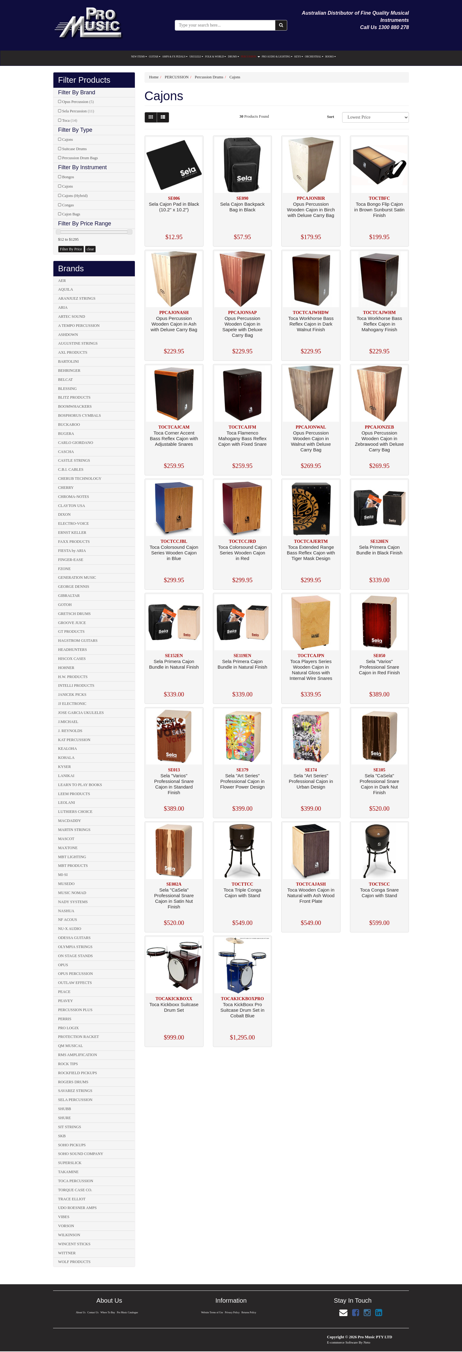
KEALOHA (67, 748)
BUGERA (66, 433)
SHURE (64, 1118)
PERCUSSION (250, 56)
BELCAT (65, 379)
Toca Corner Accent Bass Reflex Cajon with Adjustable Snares (174, 438)
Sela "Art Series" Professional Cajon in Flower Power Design (242, 781)
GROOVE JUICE (72, 623)
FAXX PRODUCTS (74, 541)
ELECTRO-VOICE (73, 523)
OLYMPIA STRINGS (75, 947)
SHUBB (64, 1109)
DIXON (64, 514)
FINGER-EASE (70, 560)
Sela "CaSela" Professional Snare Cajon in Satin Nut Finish (174, 898)
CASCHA (66, 452)
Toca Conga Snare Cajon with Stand (379, 892)
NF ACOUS (67, 919)
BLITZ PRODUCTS (74, 397)
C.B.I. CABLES (70, 469)
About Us (81, 1312)
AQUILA (65, 289)
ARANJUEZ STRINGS (77, 298)
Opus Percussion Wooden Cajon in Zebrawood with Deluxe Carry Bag (379, 441)
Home (154, 77)
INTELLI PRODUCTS (76, 685)
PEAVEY (65, 1001)
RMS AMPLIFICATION (77, 1055)
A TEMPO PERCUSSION (79, 325)
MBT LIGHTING (72, 857)
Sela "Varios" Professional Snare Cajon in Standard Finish (174, 784)
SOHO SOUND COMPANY (80, 1154)
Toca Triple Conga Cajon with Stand (242, 892)
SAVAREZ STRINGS (75, 1091)
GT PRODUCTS (71, 631)
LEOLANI (66, 802)
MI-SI (63, 875)
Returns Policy (248, 1312)
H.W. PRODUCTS (72, 677)
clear (90, 249)
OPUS (63, 965)
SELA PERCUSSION (75, 1100)
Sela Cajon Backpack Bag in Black (242, 206)
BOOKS (330, 56)
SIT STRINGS (69, 1127)
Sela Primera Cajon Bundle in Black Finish (379, 549)
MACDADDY (69, 821)
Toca (69, 120)
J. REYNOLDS (70, 731)
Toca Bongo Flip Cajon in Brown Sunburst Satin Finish (379, 209)
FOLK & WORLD (215, 56)
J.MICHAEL (68, 722)
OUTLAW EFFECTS (75, 983)
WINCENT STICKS (74, 1244)
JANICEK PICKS (72, 694)
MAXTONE (67, 848)
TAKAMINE (68, 1172)
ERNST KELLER (72, 532)
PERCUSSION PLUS (75, 1010)
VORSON (66, 1226)
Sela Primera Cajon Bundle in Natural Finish (174, 664)
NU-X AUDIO (69, 929)
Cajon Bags (71, 214)
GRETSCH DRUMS (74, 614)
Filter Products (84, 80)
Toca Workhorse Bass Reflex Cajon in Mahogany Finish (379, 324)
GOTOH (65, 604)
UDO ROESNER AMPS (77, 1208)
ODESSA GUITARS (74, 938)
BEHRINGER (69, 370)
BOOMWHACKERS (75, 406)
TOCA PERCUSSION (75, 1181)
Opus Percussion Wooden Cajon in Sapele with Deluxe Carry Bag (242, 327)
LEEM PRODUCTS (74, 794)
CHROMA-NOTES (73, 496)
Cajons (67, 139)
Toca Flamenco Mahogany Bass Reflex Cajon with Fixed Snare (242, 438)
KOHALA (66, 757)
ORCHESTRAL (314, 56)
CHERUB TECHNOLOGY (79, 478)
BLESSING (67, 388)
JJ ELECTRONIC (72, 703)
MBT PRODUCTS (73, 865)
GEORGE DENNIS (73, 586)
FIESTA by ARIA (72, 550)
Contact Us (93, 1312)
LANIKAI (66, 776)
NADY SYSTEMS (73, 902)
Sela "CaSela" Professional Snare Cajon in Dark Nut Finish (379, 784)
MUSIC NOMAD (72, 893)
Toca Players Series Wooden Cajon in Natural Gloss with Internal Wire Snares (311, 670)
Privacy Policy (232, 1312)
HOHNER (66, 668)
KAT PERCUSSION (74, 740)
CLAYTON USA (71, 506)
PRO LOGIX (68, 1028)
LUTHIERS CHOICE (75, 811)
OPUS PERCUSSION (75, 973)
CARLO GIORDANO (75, 442)
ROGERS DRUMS (73, 1082)
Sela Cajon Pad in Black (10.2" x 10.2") (174, 206)
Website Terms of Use (212, 1312)
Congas (68, 205)
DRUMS (233, 56)
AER (62, 280)
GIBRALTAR (69, 595)
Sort (330, 117)
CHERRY (66, 487)
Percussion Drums (209, 77)
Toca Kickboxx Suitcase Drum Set (174, 1007)
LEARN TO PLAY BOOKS (80, 785)
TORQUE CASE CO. (75, 1190)
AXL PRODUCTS (72, 352)
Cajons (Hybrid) (75, 196)
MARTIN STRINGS (74, 830)
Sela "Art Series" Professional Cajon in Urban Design (311, 781)
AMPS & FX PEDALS (175, 56)
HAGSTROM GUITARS (77, 640)
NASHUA (66, 911)
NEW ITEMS (139, 56)
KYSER (64, 766)
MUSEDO (66, 884)
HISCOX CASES (72, 658)
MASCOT (66, 839)
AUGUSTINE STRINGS (78, 343)
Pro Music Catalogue (127, 1312)
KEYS (298, 56)
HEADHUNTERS (72, 649)
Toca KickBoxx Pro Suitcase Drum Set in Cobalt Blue (242, 1010)
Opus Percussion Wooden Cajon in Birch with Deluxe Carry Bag (311, 209)
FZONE (64, 569)
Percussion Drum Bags (80, 158)
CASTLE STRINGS (74, 460)
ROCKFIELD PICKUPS (77, 1073)
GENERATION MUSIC (77, 577)
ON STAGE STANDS (75, 956)
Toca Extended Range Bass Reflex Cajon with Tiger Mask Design (311, 552)
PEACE (64, 992)
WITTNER (67, 1253)
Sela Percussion (78, 111)
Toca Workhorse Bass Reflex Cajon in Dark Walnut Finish (311, 324)
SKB (62, 1136)
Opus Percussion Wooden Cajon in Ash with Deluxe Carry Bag (174, 324)
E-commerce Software (342, 1342)
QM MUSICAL (70, 1046)
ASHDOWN (68, 334)
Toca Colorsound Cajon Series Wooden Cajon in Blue (174, 552)
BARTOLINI (68, 361)
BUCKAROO (69, 424)
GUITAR (154, 56)
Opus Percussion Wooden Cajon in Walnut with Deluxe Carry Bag (311, 441)
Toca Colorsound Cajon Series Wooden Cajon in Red (242, 552)
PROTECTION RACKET (78, 1037)
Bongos (68, 177)
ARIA (63, 307)
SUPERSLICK (69, 1163)
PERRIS (64, 1019)
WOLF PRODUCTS (74, 1262)
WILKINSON (69, 1235)
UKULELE (196, 56)
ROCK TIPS (68, 1064)
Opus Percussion (78, 102)
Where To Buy (108, 1312)
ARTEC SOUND (71, 316)
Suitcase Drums (74, 149)
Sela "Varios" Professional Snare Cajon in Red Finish (379, 667)
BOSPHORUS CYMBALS (79, 415)
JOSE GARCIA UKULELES (81, 712)
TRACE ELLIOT (72, 1199)
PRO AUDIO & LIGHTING (277, 56)
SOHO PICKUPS (72, 1145)
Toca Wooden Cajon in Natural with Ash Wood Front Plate (310, 895)
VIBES (63, 1217)
